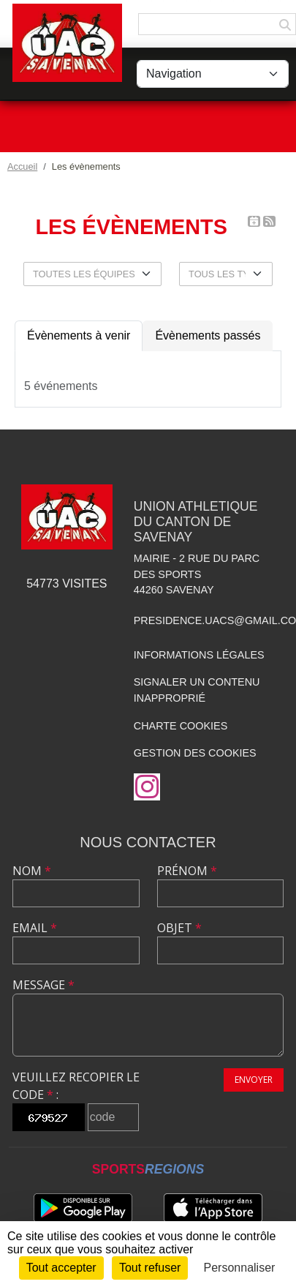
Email (34, 928)
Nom (31, 871)
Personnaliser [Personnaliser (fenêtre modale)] (240, 1267)
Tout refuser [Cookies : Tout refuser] (150, 1267)
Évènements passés (207, 335)
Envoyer (254, 1079)
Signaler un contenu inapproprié (197, 690)
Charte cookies (180, 726)
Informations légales (199, 655)
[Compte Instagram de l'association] (147, 786)
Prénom (187, 871)
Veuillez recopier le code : (76, 1086)
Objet (179, 928)
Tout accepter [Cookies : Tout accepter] (61, 1267)
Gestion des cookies (195, 753)
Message (43, 985)
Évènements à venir (78, 335)
